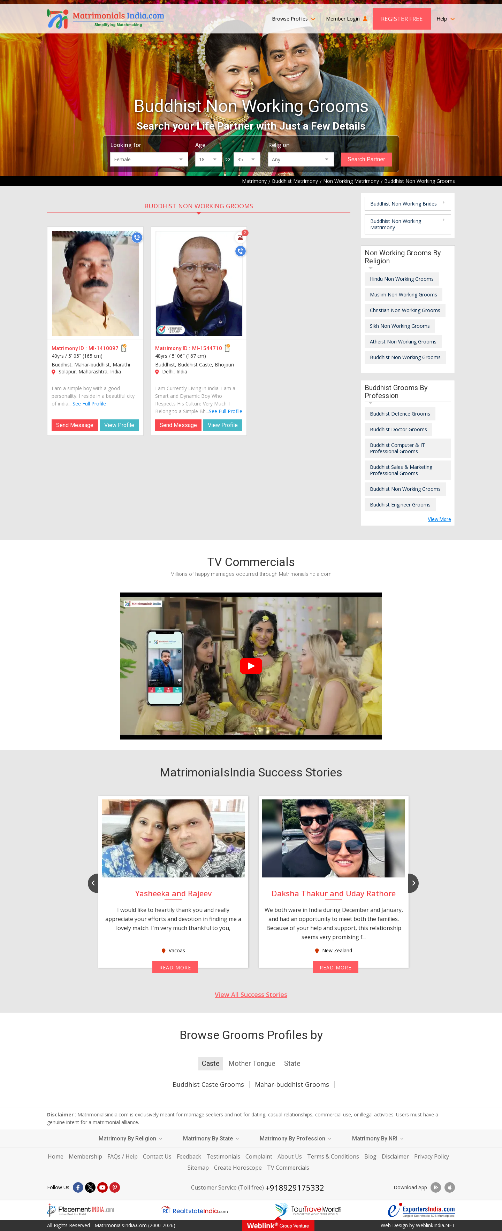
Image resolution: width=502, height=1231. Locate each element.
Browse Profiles (293, 18)
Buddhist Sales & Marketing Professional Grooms (401, 470)
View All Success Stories (251, 994)
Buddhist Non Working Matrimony (395, 224)
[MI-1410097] (95, 283)
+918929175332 (295, 1187)
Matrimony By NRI (377, 1138)
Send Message (74, 425)
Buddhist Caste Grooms (208, 1084)
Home (55, 1156)
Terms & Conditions (333, 1156)
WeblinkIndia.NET (435, 1225)
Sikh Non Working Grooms (400, 326)
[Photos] (240, 237)
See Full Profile (89, 403)
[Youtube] (102, 1187)
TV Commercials (288, 1167)
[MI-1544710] (199, 283)
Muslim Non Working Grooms (403, 294)
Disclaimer (395, 1156)
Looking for (125, 145)
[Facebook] (78, 1187)
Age (200, 145)
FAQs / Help (122, 1156)
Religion (279, 145)
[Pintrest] (114, 1187)
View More (439, 519)
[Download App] (436, 1187)
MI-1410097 (104, 348)
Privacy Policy (431, 1156)
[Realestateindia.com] (194, 1210)
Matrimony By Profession (295, 1138)
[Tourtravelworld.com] (307, 1210)
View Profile (119, 425)
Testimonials (223, 1156)
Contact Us (157, 1156)
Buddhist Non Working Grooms (198, 206)
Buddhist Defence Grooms (400, 413)
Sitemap (198, 1167)
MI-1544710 (207, 348)
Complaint (258, 1156)
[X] (90, 1187)
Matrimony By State (211, 1138)
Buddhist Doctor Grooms (398, 429)
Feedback (189, 1156)
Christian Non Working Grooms (405, 310)
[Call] (137, 237)
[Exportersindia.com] (421, 1210)
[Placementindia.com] (80, 1210)
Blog (370, 1156)
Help (445, 18)
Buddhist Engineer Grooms (400, 504)
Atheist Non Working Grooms (403, 341)
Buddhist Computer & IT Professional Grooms (397, 448)
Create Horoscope (238, 1167)
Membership (85, 1156)
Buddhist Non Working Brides (403, 203)
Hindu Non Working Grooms (402, 279)
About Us (289, 1156)
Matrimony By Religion (130, 1138)
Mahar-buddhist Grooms (292, 1084)
